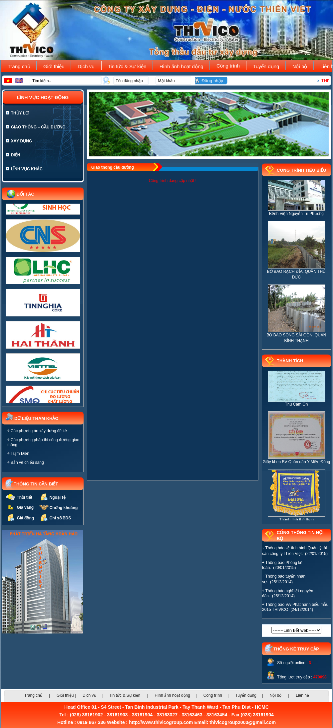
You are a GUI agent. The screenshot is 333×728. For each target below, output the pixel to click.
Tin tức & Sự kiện (128, 66)
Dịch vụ (88, 66)
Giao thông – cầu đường (36, 127)
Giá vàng (25, 507)
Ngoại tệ (58, 497)
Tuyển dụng (267, 66)
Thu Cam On (296, 408)
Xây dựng (19, 141)
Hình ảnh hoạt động (183, 66)
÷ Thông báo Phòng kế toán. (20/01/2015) (282, 565)
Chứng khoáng (64, 507)
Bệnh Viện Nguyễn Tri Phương (296, 217)
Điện (13, 155)
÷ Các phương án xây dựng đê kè (37, 431)
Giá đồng (25, 518)
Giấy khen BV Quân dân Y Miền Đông (296, 465)
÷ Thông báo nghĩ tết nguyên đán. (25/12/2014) (287, 593)
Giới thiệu (55, 66)
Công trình (229, 66)
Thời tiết (24, 497)
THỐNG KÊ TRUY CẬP (296, 648)
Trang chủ (20, 66)
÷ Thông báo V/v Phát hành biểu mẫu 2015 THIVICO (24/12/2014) (295, 607)
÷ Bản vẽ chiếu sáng (25, 462)
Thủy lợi (17, 113)
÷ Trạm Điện (18, 453)
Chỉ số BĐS (60, 518)
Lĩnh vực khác (24, 169)
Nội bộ (301, 66)
